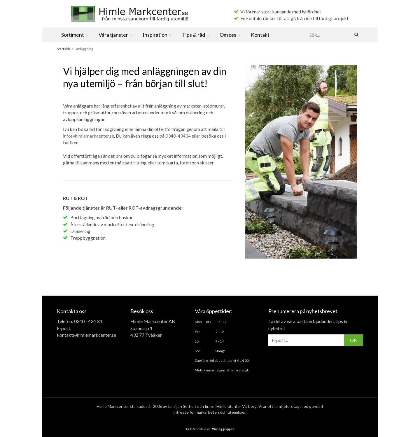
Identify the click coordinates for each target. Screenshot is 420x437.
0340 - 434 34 (88, 321)
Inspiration (157, 34)
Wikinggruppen (223, 429)
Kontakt (260, 34)
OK (353, 340)
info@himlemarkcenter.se (88, 135)
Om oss (230, 34)
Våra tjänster (116, 34)
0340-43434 (178, 135)
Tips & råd (196, 34)
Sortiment (75, 34)
